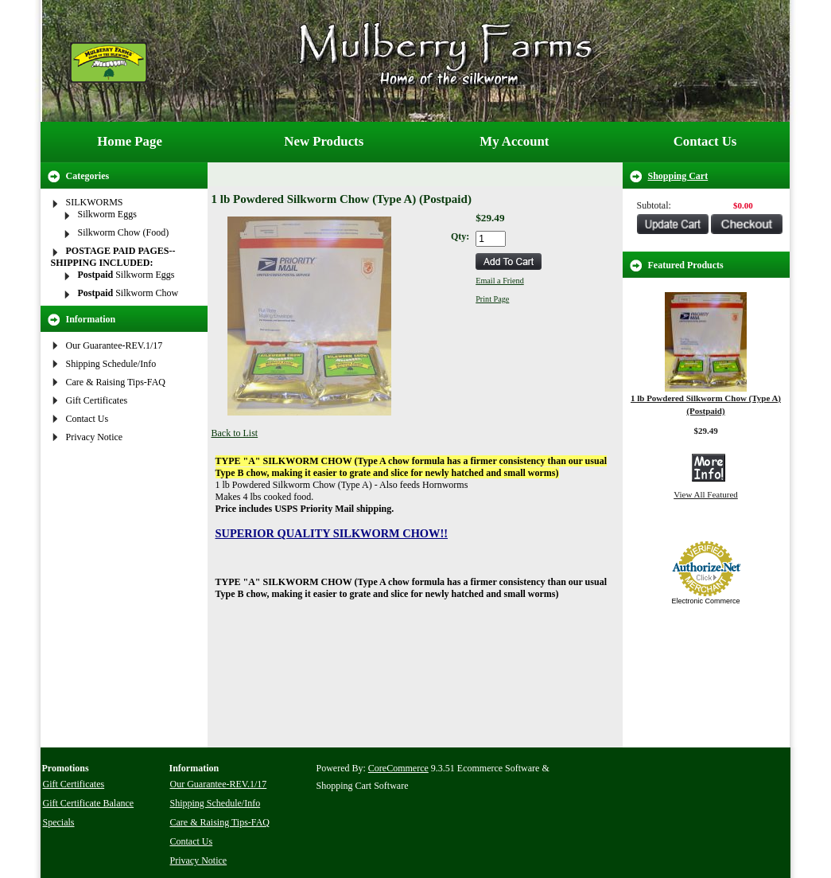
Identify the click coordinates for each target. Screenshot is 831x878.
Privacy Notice (94, 437)
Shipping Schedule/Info (111, 363)
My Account (514, 141)
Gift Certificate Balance (88, 803)
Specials (59, 822)
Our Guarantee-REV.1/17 (114, 345)
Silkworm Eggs (107, 214)
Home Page (129, 141)
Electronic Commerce (705, 601)
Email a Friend (500, 280)
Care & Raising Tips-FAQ (115, 382)
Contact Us (705, 141)
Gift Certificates (97, 400)
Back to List (235, 433)
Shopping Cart (678, 175)
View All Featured (706, 494)
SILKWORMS (94, 202)
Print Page (492, 299)
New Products (323, 141)
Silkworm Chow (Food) (123, 232)
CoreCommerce (398, 768)
